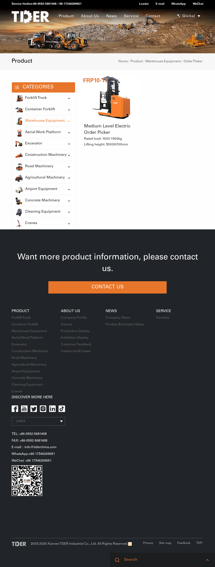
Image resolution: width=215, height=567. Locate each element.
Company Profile (74, 317)
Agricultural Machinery (40, 178)
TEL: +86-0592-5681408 (29, 434)
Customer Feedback (76, 344)
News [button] (111, 16)
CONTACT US (108, 287)
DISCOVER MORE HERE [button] (32, 397)
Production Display (75, 331)
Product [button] (66, 16)
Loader (144, 4)
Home (123, 61)
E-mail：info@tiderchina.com (34, 447)
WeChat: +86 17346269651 (32, 460)
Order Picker (193, 61)
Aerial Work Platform (38, 132)
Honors (66, 324)
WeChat (198, 4)
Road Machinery (34, 166)
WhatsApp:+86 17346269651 (33, 454)
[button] (207, 560)
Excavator (28, 144)
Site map (165, 543)
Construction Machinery (41, 155)
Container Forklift (35, 109)
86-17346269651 (70, 4)
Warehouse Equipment (163, 61)
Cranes (26, 223)
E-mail (160, 4)
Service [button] (131, 16)
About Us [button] (90, 16)
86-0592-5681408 (45, 4)
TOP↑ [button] (199, 543)
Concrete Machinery (37, 200)
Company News (118, 317)
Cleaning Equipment (37, 212)
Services (162, 317)
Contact (153, 16)
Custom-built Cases (76, 351)
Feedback (183, 543)
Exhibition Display (75, 337)
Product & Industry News (125, 324)
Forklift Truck (31, 98)
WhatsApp (178, 4)
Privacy (148, 543)
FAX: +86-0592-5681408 (29, 440)
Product (137, 61)
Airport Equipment (36, 189)
